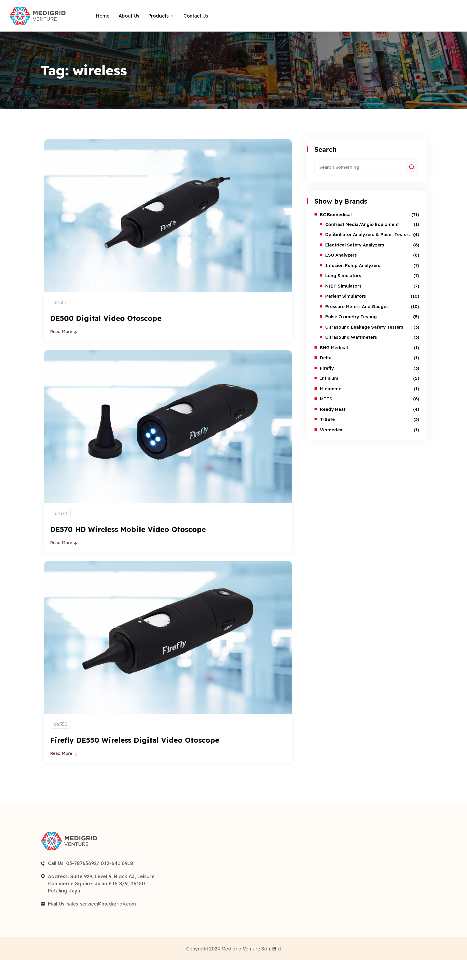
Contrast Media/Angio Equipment (362, 224)
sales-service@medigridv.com (101, 903)
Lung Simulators (343, 275)
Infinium (329, 378)
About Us (129, 15)
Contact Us (195, 15)
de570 (60, 513)
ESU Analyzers (341, 255)
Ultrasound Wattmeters (351, 337)
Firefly (327, 368)
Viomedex (331, 430)
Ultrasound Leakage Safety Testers (364, 327)
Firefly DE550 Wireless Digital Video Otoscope (139, 739)
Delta (325, 357)
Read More (63, 331)
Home (103, 15)
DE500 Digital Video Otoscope (108, 318)
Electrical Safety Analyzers (354, 245)
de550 (60, 302)
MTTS (326, 399)
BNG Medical (334, 347)
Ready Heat (332, 409)
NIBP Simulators (343, 286)
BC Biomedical (336, 214)
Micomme (330, 388)
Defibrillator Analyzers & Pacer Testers (368, 234)
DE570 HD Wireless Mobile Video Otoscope (132, 528)
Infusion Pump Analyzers (352, 265)
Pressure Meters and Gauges (357, 306)
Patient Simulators (345, 296)
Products (158, 15)
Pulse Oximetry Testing (351, 316)
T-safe (327, 419)
